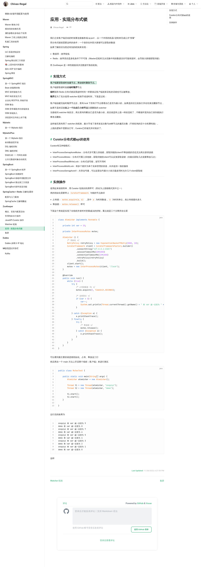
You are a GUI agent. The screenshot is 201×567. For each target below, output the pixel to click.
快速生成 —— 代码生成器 (16, 155)
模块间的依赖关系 (13, 29)
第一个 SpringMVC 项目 (15, 83)
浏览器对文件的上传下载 (16, 117)
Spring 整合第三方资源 (15, 60)
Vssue (149, 503)
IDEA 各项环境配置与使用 (17, 14)
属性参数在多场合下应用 (16, 33)
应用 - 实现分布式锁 (13, 228)
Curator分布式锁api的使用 (179, 16)
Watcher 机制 (11, 224)
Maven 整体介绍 (12, 25)
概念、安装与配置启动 (15, 212)
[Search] (79, 4)
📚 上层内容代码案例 (14, 65)
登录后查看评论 (107, 540)
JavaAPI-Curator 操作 (14, 220)
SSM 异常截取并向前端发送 (17, 109)
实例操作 (173, 22)
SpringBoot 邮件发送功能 (16, 187)
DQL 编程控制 (11, 146)
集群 (7, 233)
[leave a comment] (112, 516)
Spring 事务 (10, 73)
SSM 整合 (9, 105)
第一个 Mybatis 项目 (14, 128)
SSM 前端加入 (11, 113)
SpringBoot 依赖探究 (14, 174)
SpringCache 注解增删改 (16, 201)
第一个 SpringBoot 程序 (15, 170)
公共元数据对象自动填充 (16, 159)
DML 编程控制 (11, 151)
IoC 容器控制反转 (12, 52)
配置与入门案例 (12, 197)
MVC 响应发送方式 (13, 96)
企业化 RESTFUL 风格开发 (16, 100)
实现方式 (173, 10)
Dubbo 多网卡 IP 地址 (14, 243)
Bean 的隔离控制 (12, 88)
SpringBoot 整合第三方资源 (17, 182)
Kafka (7, 253)
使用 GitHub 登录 (141, 529)
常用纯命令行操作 (13, 216)
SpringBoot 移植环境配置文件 (18, 178)
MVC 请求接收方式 (13, 92)
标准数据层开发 (12, 142)
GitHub (140, 503)
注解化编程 (10, 56)
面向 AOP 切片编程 (13, 69)
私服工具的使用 (12, 42)
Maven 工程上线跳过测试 (16, 37)
